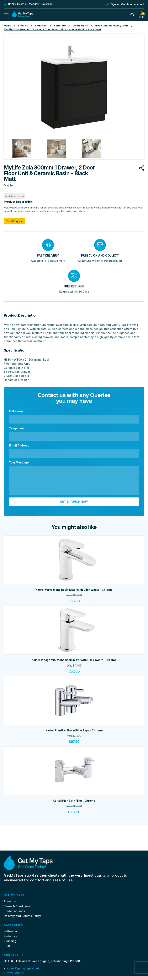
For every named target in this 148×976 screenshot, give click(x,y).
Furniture (60, 25)
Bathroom (41, 25)
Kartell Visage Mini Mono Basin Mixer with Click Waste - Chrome (74, 660)
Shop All (23, 25)
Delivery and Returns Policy (22, 916)
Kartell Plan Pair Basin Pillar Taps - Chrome (74, 730)
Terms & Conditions (17, 906)
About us (10, 901)
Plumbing (10, 941)
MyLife (8, 185)
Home (7, 25)
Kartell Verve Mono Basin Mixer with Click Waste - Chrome (74, 589)
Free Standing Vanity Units (112, 25)
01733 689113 (15, 973)
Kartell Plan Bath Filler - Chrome (74, 800)
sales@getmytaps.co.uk (23, 968)
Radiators (10, 936)
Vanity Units (80, 25)
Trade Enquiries (14, 911)
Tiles (7, 945)
